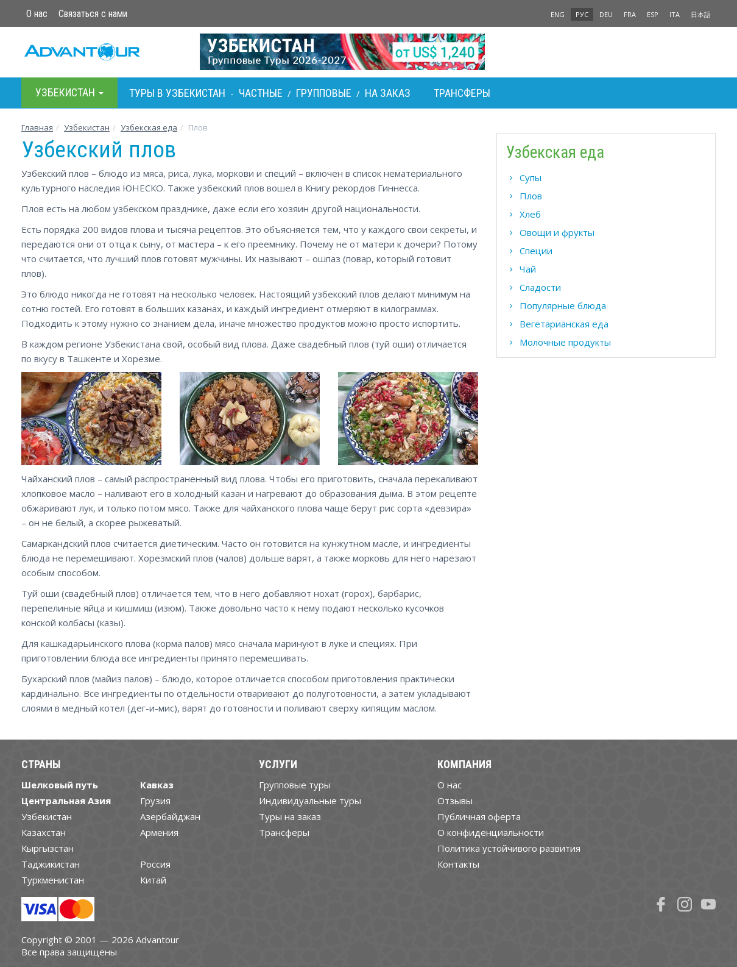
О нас (37, 14)
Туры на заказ (290, 816)
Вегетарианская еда (564, 324)
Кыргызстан (47, 848)
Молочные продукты (565, 342)
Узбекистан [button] (69, 92)
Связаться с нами (92, 14)
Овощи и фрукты (557, 232)
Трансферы (462, 93)
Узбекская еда (149, 127)
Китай (153, 880)
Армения (159, 832)
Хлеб (530, 214)
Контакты (458, 864)
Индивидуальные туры (310, 800)
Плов (531, 196)
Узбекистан (87, 127)
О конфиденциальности (490, 832)
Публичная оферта (479, 816)
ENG (558, 14)
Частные (261, 93)
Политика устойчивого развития (508, 848)
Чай (528, 269)
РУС (582, 14)
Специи (536, 250)
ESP (652, 14)
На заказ (388, 93)
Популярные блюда (563, 305)
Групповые (323, 93)
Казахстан (43, 832)
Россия (155, 864)
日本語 (701, 14)
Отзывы (455, 800)
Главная (37, 127)
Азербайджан (170, 816)
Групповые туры (295, 785)
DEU (606, 14)
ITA (674, 14)
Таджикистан (50, 864)
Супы (530, 177)
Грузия (155, 800)
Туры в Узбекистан (177, 93)
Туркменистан (52, 880)
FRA (630, 14)
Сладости (540, 287)
